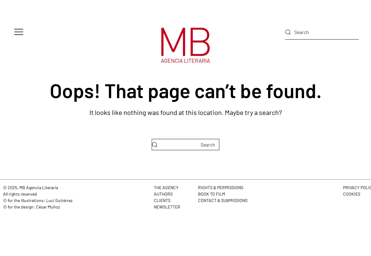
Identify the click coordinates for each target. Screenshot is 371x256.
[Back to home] (185, 45)
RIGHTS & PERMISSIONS (220, 187)
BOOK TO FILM (211, 194)
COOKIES (351, 194)
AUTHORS (163, 194)
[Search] (322, 32)
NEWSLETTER (167, 206)
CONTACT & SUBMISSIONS (223, 200)
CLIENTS (162, 200)
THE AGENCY (166, 187)
